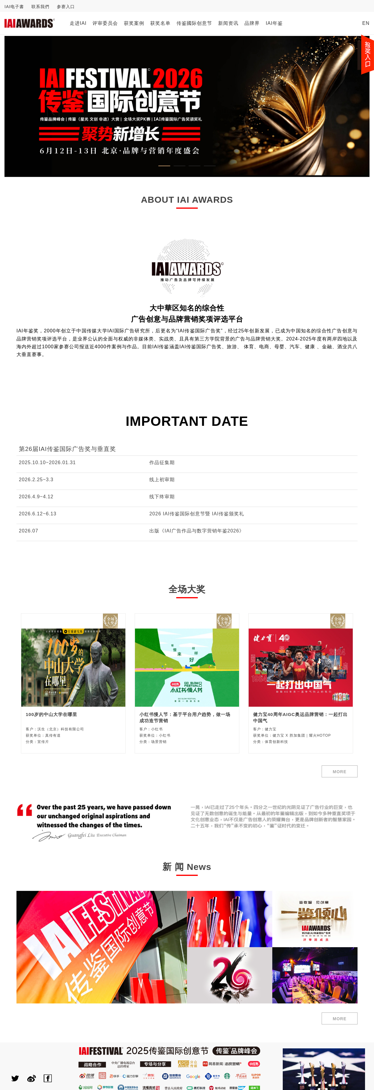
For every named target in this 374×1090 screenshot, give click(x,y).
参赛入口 (66, 6)
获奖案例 (134, 23)
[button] (31, 106)
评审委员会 (105, 23)
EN (366, 23)
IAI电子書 (14, 6)
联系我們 (40, 6)
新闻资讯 (228, 23)
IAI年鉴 (274, 23)
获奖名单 (160, 23)
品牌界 (252, 23)
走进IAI (78, 23)
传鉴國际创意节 (194, 23)
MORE (339, 771)
